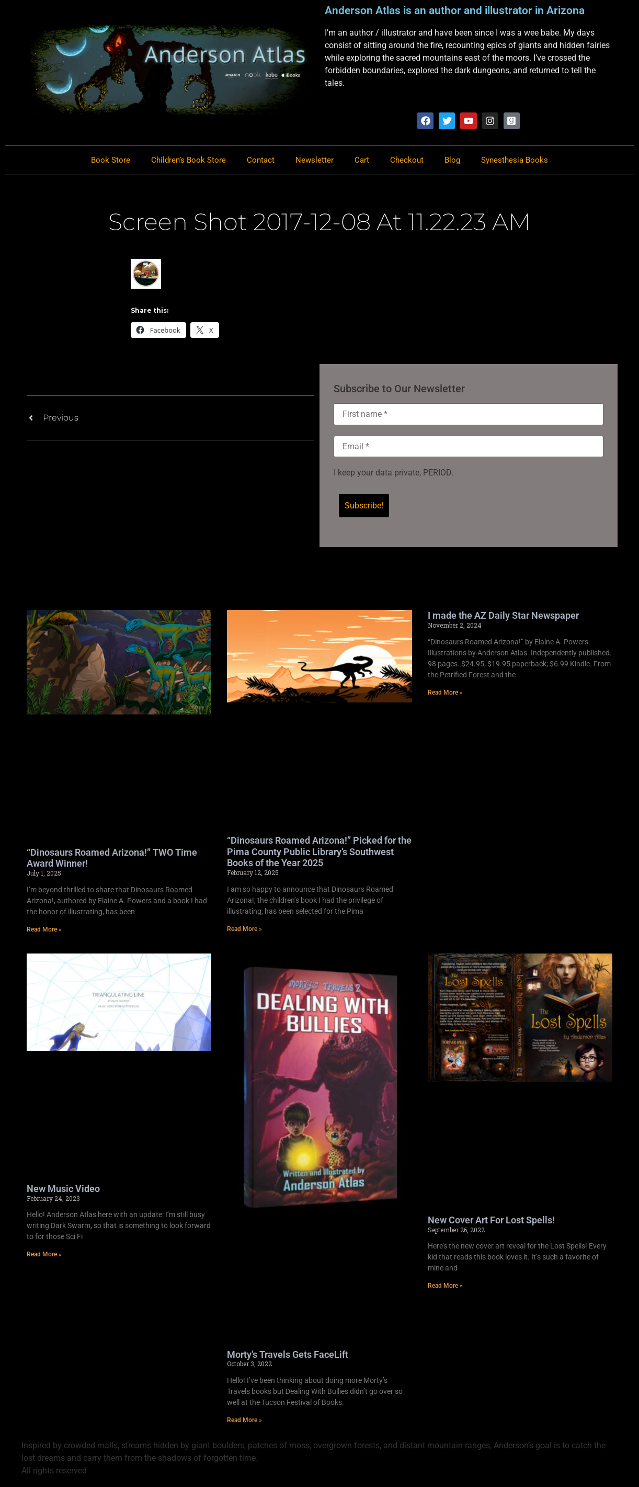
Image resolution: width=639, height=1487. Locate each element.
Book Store (110, 160)
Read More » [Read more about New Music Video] (44, 1255)
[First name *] (468, 415)
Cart (362, 160)
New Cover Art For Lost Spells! (491, 1221)
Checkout (407, 160)
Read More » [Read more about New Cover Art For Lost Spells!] (445, 1287)
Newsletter (314, 160)
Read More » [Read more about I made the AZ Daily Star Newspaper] (445, 694)
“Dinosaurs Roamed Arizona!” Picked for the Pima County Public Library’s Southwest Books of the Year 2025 (319, 853)
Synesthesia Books (514, 160)
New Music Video (63, 1190)
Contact (261, 160)
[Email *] (468, 447)
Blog (452, 160)
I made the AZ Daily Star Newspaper (503, 616)
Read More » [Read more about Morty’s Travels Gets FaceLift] (244, 1421)
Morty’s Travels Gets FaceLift (287, 1355)
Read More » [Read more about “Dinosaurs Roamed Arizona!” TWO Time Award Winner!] (44, 931)
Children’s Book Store (188, 160)
